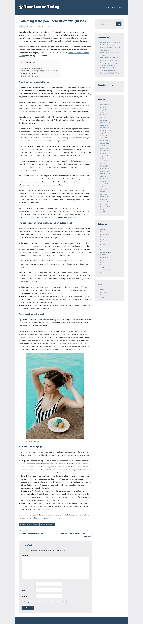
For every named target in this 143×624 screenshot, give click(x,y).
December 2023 (105, 148)
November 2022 (105, 176)
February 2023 (104, 168)
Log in (102, 289)
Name (24, 584)
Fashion (102, 239)
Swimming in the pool (47, 524)
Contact (120, 7)
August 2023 (104, 156)
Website (24, 596)
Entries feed (104, 292)
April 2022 (103, 194)
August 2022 (104, 184)
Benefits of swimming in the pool (31, 68)
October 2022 (104, 179)
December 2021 (105, 204)
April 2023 (103, 163)
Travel (102, 267)
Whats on (103, 272)
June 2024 (103, 135)
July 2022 (103, 186)
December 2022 (105, 173)
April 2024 (103, 138)
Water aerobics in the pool (29, 73)
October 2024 (104, 127)
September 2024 (105, 130)
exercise (29, 524)
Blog (113, 7)
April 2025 (103, 117)
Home (107, 7)
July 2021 (103, 212)
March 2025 (104, 120)
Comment (25, 555)
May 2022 (103, 191)
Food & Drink (104, 242)
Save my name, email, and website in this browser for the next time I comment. (49, 602)
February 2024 (105, 143)
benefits (22, 524)
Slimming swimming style (29, 76)
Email (24, 590)
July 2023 (103, 158)
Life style (103, 254)
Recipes (103, 262)
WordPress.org (105, 297)
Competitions (104, 234)
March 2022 (104, 196)
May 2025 (103, 115)
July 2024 (103, 133)
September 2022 (105, 181)
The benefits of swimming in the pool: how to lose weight (39, 71)
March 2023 (104, 166)
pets (101, 260)
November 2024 (105, 125)
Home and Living (105, 252)
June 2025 (103, 112)
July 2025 (103, 110)
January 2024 (104, 145)
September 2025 (105, 105)
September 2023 (105, 153)
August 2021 (104, 209)
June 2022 (103, 189)
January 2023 (104, 171)
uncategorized (105, 270)
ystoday (40, 26)
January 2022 (104, 202)
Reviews (103, 265)
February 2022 (105, 199)
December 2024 (105, 122)
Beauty (102, 229)
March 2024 (104, 140)
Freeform (103, 244)
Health (22, 26)
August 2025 (104, 107)
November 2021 (105, 207)
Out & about (104, 257)
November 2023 (105, 150)
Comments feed (105, 295)
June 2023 (103, 161)
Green (102, 247)
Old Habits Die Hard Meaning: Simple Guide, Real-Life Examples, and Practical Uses (109, 70)
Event (102, 237)
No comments (50, 26)
